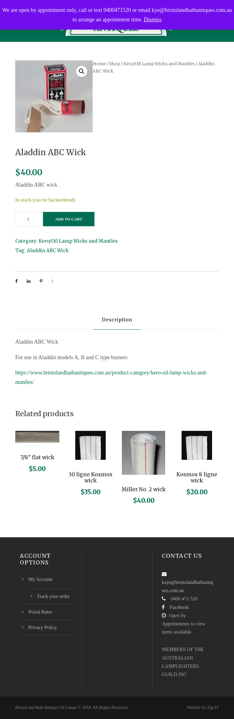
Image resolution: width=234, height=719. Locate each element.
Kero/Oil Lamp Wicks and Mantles (159, 63)
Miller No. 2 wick (143, 489)
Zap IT (213, 707)
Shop (114, 63)
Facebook (179, 607)
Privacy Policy (42, 627)
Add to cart (68, 219)
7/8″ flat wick (37, 457)
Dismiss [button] (152, 19)
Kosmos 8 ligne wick (196, 477)
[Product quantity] (28, 219)
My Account (40, 579)
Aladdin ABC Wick (48, 250)
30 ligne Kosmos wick (90, 477)
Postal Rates (40, 611)
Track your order (53, 596)
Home (99, 63)
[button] (81, 71)
